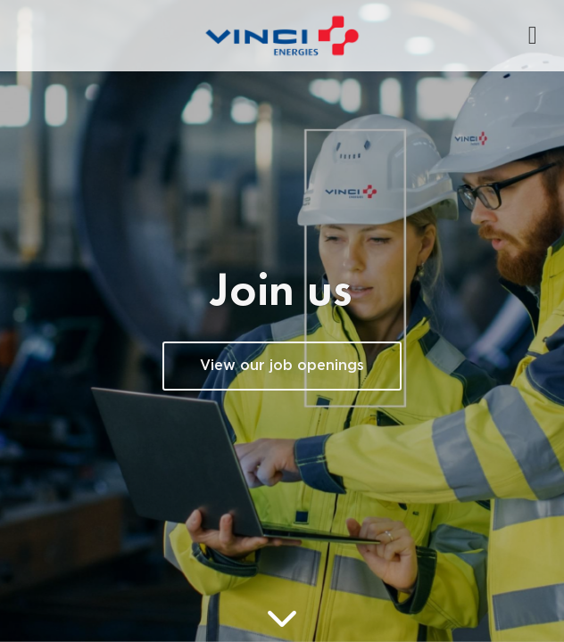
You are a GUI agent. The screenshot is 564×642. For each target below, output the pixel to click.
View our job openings (282, 366)
